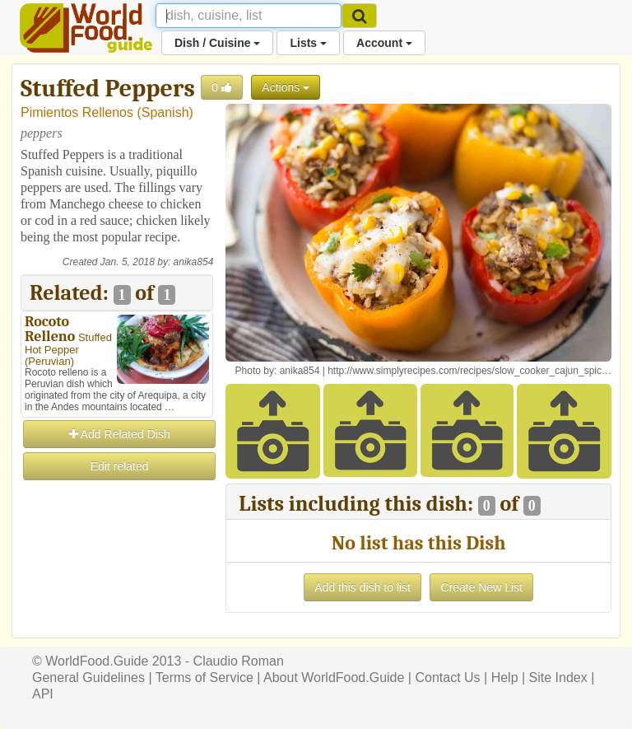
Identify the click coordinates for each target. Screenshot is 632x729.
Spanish (165, 112)
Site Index (558, 678)
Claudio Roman (238, 661)
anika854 (194, 262)
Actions (285, 87)
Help (504, 678)
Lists (308, 42)
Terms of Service (204, 678)
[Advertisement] (117, 565)
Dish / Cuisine (217, 42)
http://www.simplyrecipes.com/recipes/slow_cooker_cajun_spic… (469, 370)
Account (384, 42)
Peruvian (49, 361)
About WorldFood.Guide (333, 678)
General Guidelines (88, 678)
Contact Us (447, 678)
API (42, 694)
